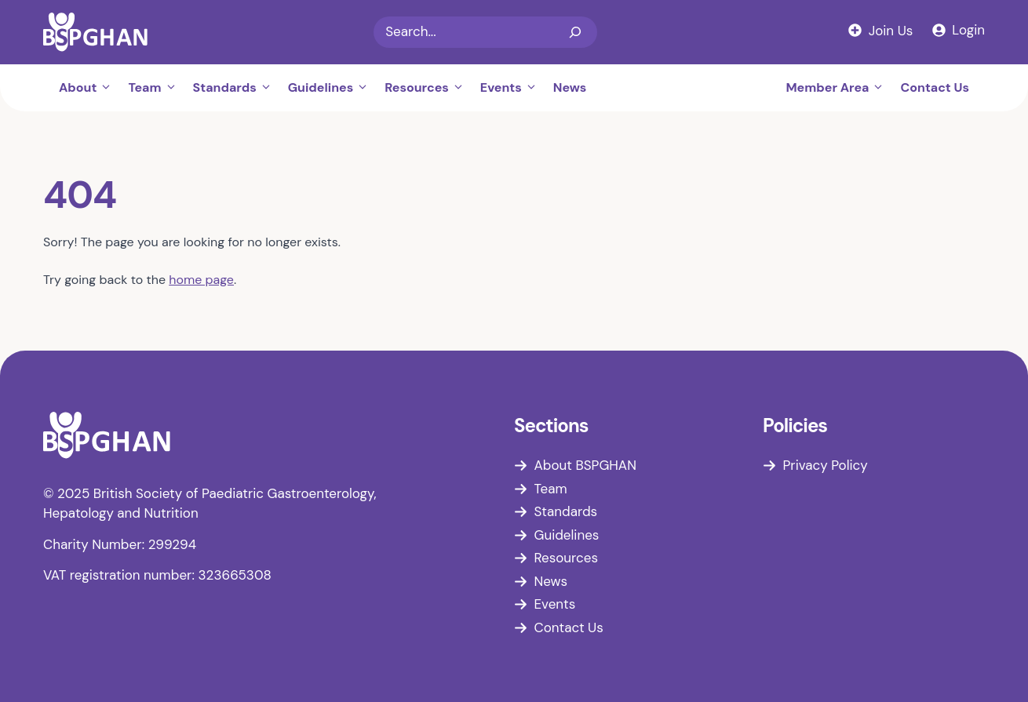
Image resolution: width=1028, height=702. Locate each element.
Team (156, 87)
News (570, 87)
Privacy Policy (825, 465)
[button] (108, 87)
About (89, 87)
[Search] (575, 32)
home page (201, 279)
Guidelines (332, 87)
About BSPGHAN (585, 465)
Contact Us (934, 87)
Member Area (839, 87)
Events (512, 87)
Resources (428, 87)
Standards (236, 87)
